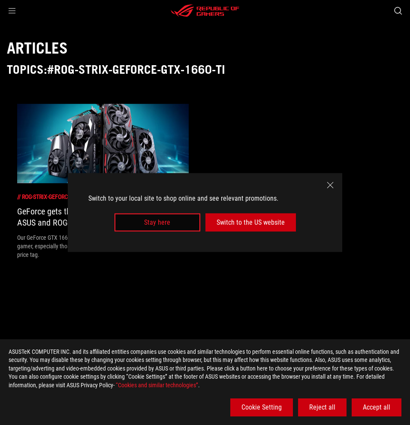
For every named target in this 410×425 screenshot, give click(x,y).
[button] (12, 11)
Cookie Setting (261, 407)
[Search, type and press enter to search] (398, 10)
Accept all (376, 407)
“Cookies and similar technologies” (157, 385)
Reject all (322, 407)
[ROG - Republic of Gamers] (205, 10)
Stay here (157, 222)
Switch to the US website (251, 222)
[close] (330, 185)
